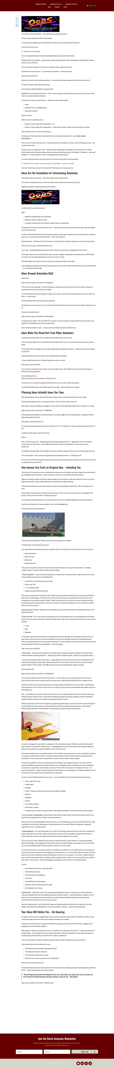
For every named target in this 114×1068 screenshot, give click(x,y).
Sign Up (85, 1052)
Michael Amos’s (36, 360)
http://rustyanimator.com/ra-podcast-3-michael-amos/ (38, 378)
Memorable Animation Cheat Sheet (37, 968)
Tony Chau (24, 644)
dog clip (60, 644)
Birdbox (51, 287)
